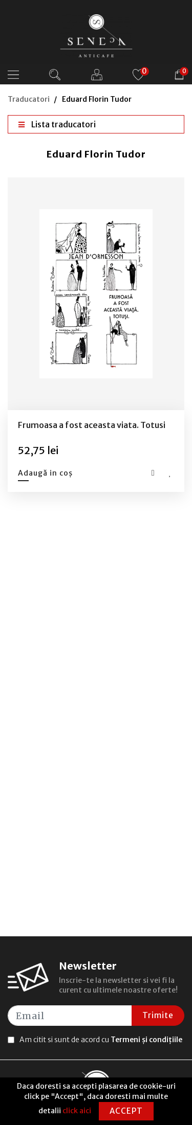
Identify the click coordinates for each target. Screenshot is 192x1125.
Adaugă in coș (45, 473)
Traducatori (29, 99)
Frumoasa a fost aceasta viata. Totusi (91, 425)
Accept (126, 1111)
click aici (76, 1110)
